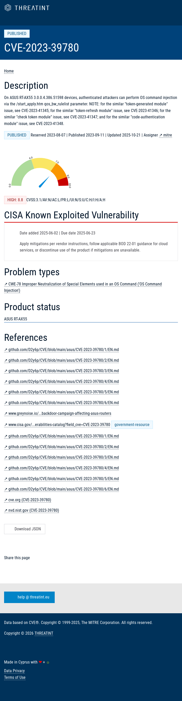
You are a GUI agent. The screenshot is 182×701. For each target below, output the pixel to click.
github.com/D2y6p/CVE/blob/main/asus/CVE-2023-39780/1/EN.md (63, 349)
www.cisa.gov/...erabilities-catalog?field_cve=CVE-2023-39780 (59, 424)
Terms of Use (15, 677)
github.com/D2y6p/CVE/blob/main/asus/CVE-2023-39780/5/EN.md (63, 392)
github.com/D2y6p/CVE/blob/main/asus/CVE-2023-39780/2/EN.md (63, 360)
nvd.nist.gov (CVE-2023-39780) (33, 510)
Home (9, 71)
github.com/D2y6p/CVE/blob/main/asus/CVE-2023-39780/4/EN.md (63, 381)
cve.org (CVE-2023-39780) (29, 499)
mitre (167, 135)
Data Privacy (14, 670)
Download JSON (24, 529)
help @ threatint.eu (28, 597)
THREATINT (44, 633)
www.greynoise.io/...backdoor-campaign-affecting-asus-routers (59, 413)
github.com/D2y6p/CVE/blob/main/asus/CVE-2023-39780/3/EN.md (63, 370)
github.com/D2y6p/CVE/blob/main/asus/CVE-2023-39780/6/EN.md (63, 402)
